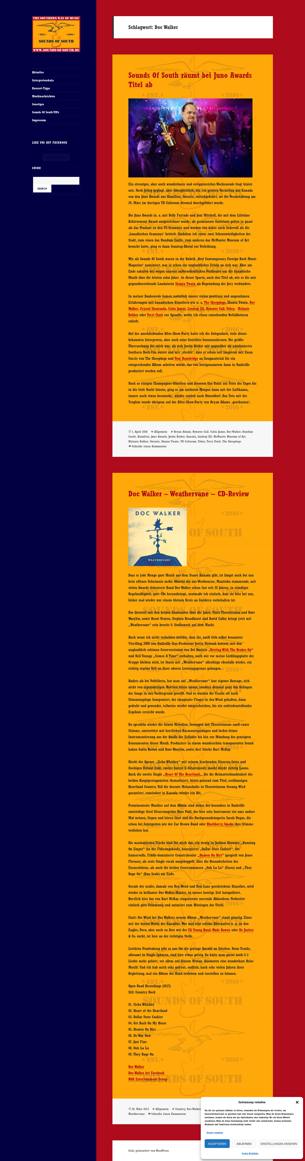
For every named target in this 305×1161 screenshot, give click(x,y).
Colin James (177, 308)
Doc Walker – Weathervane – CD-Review (188, 493)
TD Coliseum (188, 441)
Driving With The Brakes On (230, 650)
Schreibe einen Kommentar (149, 446)
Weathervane (136, 1114)
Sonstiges (38, 104)
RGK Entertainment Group (147, 1079)
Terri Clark (155, 315)
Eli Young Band (199, 930)
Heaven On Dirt (211, 855)
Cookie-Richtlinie (250, 1153)
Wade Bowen (221, 930)
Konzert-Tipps (41, 88)
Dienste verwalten (215, 1132)
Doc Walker (234, 432)
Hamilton (144, 436)
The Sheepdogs (214, 302)
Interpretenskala (43, 80)
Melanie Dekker (138, 441)
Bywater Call (215, 308)
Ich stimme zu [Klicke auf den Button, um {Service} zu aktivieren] (56, 157)
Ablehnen (244, 1144)
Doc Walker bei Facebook (146, 1073)
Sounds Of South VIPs (45, 112)
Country (180, 1109)
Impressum (39, 120)
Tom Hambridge (186, 358)
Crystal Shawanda (153, 308)
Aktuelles (38, 72)
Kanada (191, 436)
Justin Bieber (176, 436)
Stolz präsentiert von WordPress (148, 1150)
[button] (297, 1102)
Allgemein (160, 432)
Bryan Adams (182, 432)
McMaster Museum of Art (229, 436)
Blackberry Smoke (220, 824)
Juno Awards (159, 436)
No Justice (246, 930)
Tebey (230, 308)
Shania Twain (185, 284)
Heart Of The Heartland (182, 774)
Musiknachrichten (43, 96)
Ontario (155, 441)
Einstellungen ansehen (279, 1144)
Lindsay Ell (196, 308)
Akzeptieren (217, 1144)
